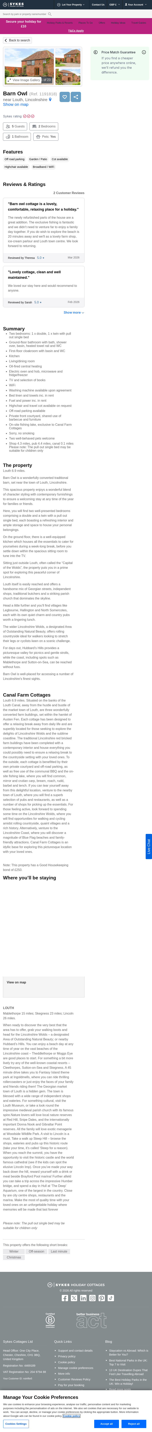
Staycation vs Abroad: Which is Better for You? (128, 1352)
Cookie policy (66, 1362)
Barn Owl (15, 93)
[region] (76, 1411)
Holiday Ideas (118, 22)
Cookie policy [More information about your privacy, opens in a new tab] (71, 1415)
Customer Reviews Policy (74, 1379)
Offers (102, 22)
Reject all (134, 1423)
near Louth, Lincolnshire (28, 102)
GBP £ (114, 4)
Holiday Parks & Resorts (60, 22)
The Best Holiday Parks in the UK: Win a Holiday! (128, 1381)
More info (64, 1373)
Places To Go (86, 22)
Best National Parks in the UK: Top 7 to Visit (128, 1362)
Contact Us (98, 4)
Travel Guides (138, 22)
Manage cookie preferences (75, 1368)
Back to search (19, 40)
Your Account (136, 4)
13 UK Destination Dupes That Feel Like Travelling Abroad (128, 1372)
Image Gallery (24, 80)
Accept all (106, 1423)
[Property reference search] (49, 14)
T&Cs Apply (76, 30)
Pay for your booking (71, 1385)
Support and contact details (75, 1350)
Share (76, 97)
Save (65, 97)
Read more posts (120, 1389)
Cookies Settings (16, 1423)
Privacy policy (67, 1356)
